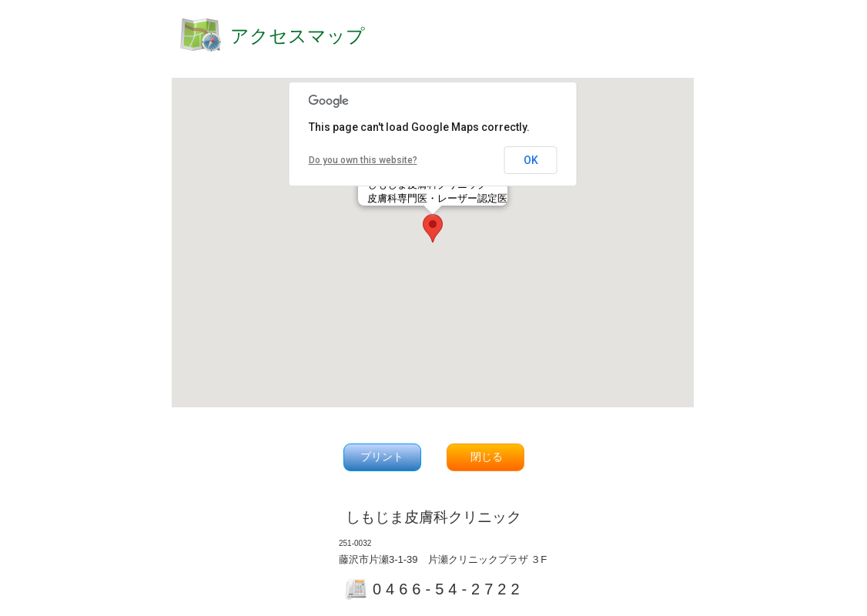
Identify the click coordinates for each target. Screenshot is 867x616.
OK (531, 160)
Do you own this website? (363, 160)
